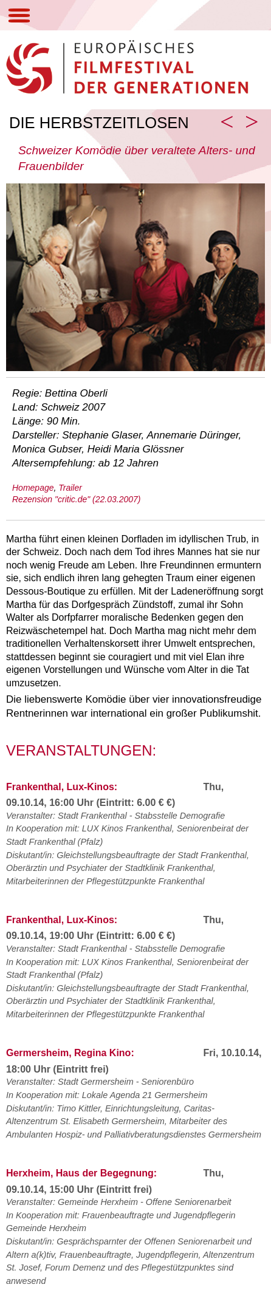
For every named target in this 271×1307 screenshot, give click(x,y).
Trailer (70, 488)
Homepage (33, 488)
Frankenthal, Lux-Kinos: (61, 787)
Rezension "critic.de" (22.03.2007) (76, 499)
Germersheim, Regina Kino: (70, 1053)
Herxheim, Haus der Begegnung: (81, 1173)
